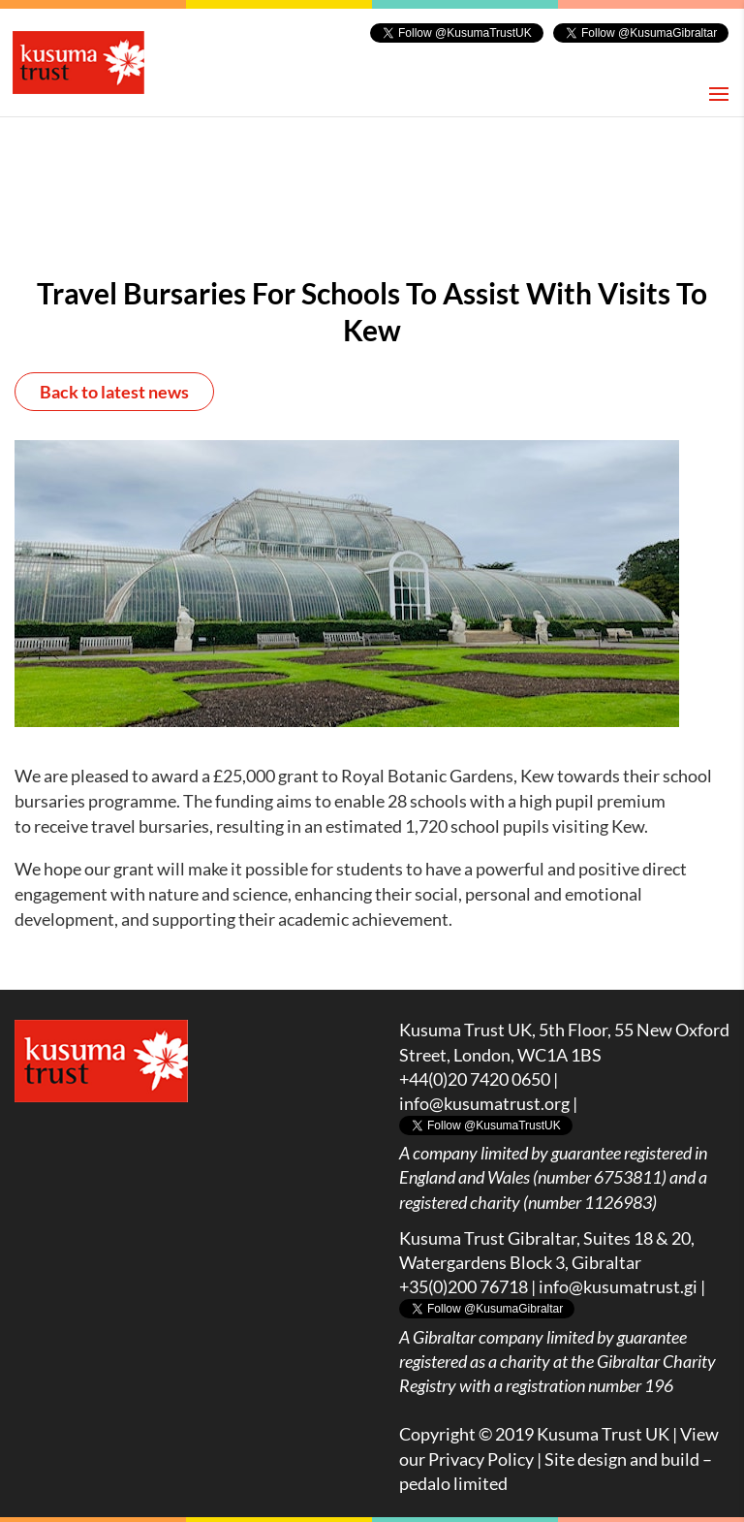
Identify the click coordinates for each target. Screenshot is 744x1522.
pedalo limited (453, 1483)
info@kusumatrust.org (484, 1103)
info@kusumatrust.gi (618, 1286)
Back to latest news (114, 391)
